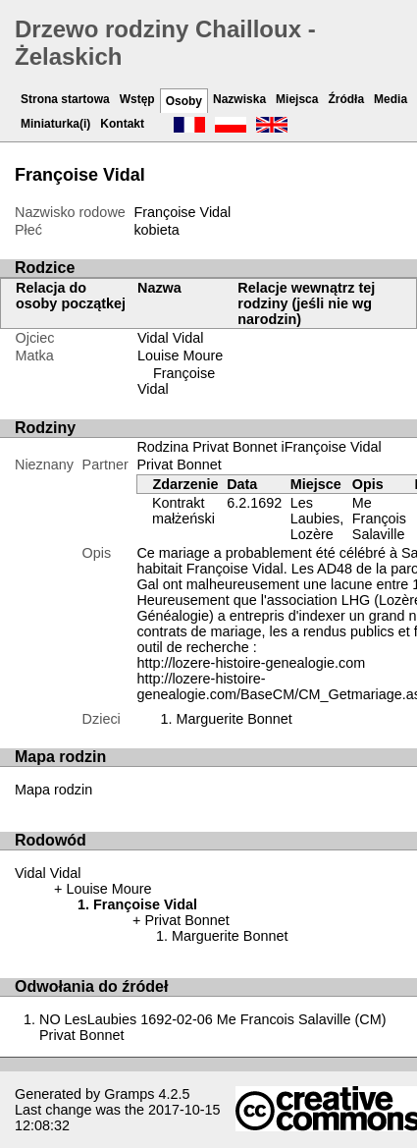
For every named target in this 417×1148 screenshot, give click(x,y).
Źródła (346, 99)
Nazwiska (239, 99)
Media (390, 99)
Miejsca (297, 99)
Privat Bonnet (178, 464)
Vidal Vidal (170, 338)
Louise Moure (180, 355)
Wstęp (137, 99)
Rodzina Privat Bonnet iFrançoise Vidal (258, 447)
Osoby (184, 101)
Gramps (129, 1094)
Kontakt (122, 124)
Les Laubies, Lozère (316, 518)
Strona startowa (65, 99)
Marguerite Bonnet (233, 719)
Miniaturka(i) (55, 124)
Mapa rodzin (53, 789)
